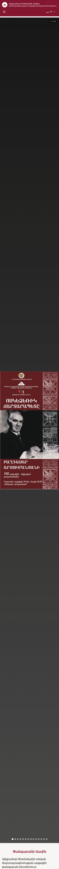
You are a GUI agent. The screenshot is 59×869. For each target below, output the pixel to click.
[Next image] (54, 429)
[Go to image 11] (39, 838)
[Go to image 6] (25, 838)
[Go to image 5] (23, 838)
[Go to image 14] (46, 838)
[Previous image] (5, 429)
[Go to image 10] (36, 838)
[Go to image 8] (31, 838)
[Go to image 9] (33, 838)
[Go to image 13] (44, 838)
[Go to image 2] (15, 838)
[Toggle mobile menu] (4, 12)
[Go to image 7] (28, 838)
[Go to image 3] (18, 838)
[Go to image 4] (20, 838)
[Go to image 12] (41, 838)
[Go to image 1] (12, 838)
